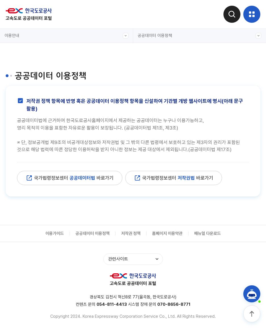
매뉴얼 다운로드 (207, 233)
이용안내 (67, 36)
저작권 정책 (131, 233)
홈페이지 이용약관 (167, 233)
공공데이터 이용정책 (200, 36)
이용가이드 (54, 233)
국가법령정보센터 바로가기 (70, 178)
